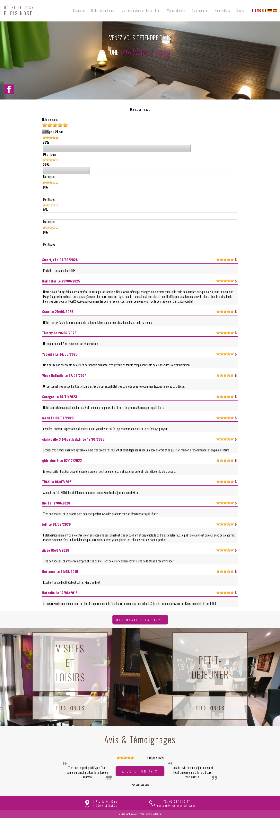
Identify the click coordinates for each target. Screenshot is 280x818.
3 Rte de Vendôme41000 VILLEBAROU (105, 803)
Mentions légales (154, 814)
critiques (50, 154)
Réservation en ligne (140, 619)
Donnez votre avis (140, 109)
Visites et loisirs (176, 10)
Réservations (222, 10)
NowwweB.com (136, 814)
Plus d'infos (70, 707)
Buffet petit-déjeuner (103, 10)
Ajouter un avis (140, 771)
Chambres (79, 10)
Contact (240, 10)
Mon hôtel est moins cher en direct (141, 10)
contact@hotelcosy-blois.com (177, 805)
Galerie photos (200, 10)
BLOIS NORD (19, 10)
